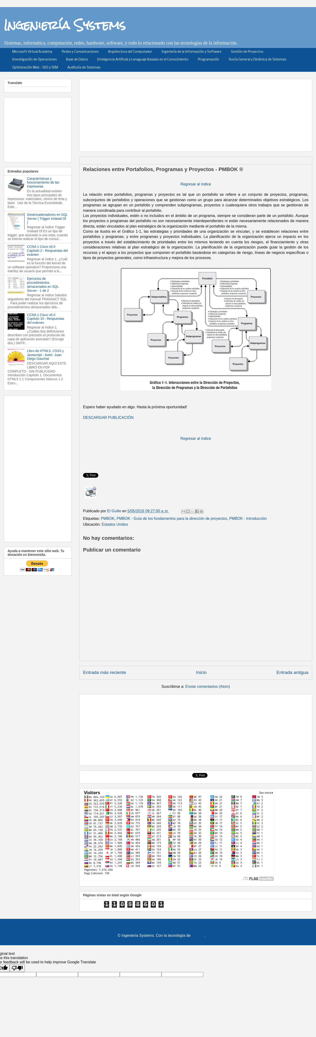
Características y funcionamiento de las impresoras (43, 182)
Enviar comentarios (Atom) (207, 687)
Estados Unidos (115, 524)
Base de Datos (77, 59)
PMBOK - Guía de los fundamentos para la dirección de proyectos (171, 518)
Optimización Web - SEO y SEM (35, 67)
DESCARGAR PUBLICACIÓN (108, 418)
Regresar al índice (195, 184)
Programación (208, 59)
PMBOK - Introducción (248, 518)
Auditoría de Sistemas (83, 67)
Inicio (201, 672)
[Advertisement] (162, 114)
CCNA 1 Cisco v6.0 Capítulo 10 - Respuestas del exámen (45, 319)
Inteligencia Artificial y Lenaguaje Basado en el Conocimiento (142, 59)
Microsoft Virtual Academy (32, 52)
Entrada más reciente (104, 672)
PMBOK (108, 518)
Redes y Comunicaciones (80, 52)
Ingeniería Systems (65, 25)
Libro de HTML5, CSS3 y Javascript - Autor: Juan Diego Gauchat (45, 355)
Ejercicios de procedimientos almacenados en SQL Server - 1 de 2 (43, 284)
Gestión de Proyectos (247, 52)
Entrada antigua (292, 672)
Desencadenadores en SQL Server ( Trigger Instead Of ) (47, 218)
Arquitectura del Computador (130, 52)
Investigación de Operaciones (34, 59)
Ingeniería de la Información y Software (191, 52)
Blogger (197, 935)
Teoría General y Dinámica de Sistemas (257, 59)
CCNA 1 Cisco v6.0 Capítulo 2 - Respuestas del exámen (47, 250)
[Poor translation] (17, 968)
